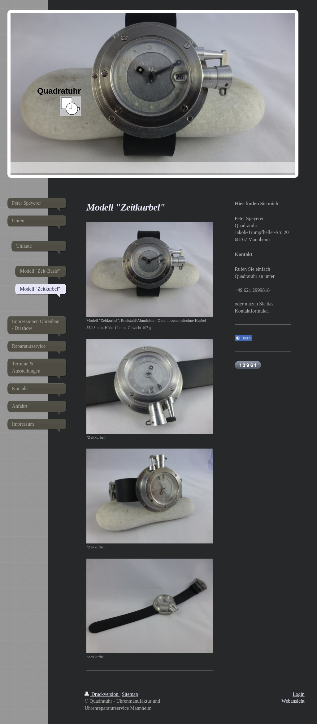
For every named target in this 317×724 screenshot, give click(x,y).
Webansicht (292, 701)
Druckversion (102, 694)
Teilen (243, 338)
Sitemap (130, 694)
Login (298, 694)
